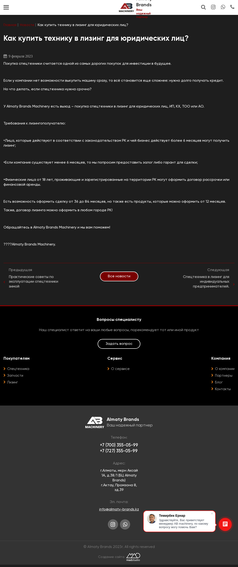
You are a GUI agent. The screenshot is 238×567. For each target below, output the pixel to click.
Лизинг (13, 383)
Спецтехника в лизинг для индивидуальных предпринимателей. (206, 282)
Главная (10, 25)
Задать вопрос (119, 344)
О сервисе (119, 369)
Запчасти (15, 376)
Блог (217, 383)
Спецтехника (19, 369)
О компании (224, 369)
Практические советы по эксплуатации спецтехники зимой (33, 282)
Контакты (222, 389)
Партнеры (223, 376)
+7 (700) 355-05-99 (119, 446)
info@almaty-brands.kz (119, 511)
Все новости (119, 276)
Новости (28, 25)
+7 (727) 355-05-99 (119, 452)
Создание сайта (111, 559)
